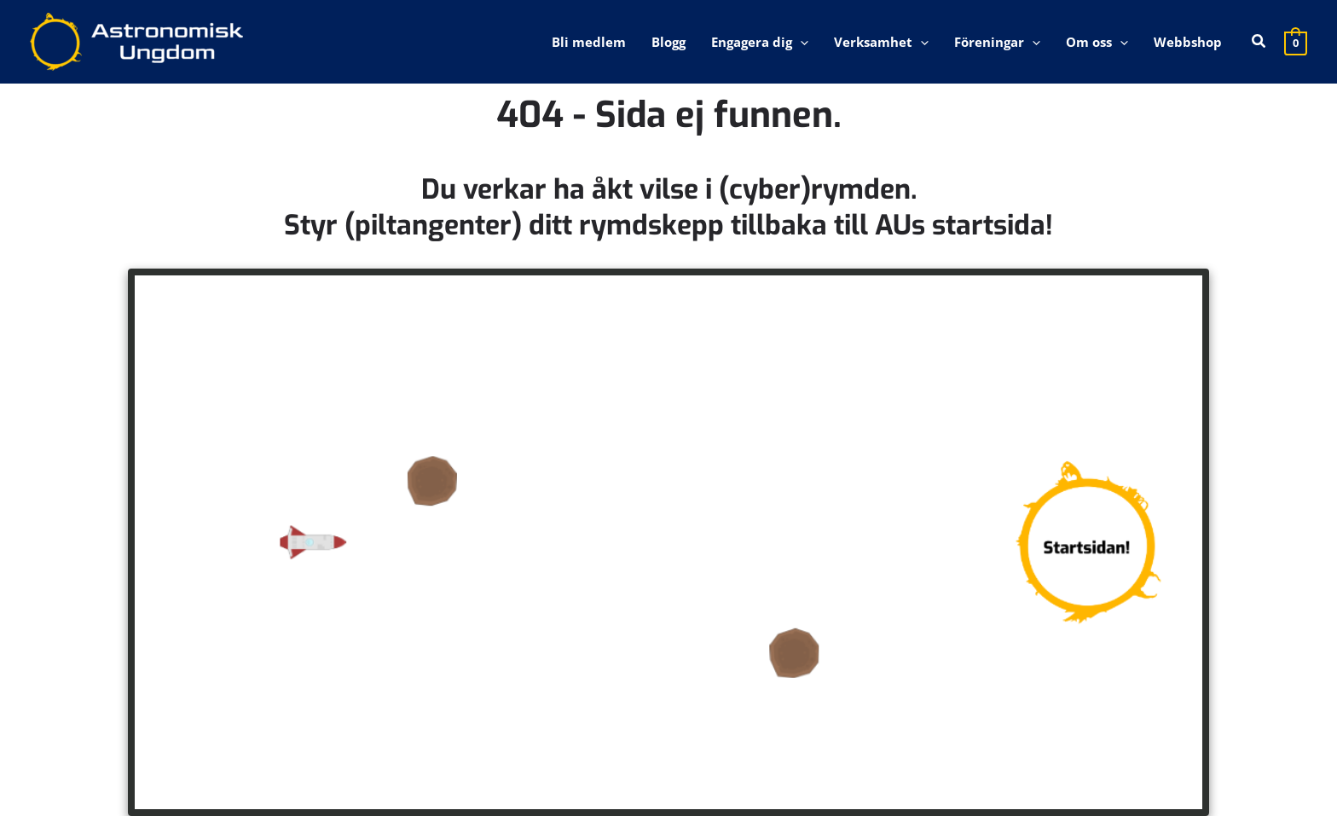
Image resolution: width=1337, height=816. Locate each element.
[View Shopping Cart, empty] (1295, 41)
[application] (800, 42)
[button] (1259, 42)
